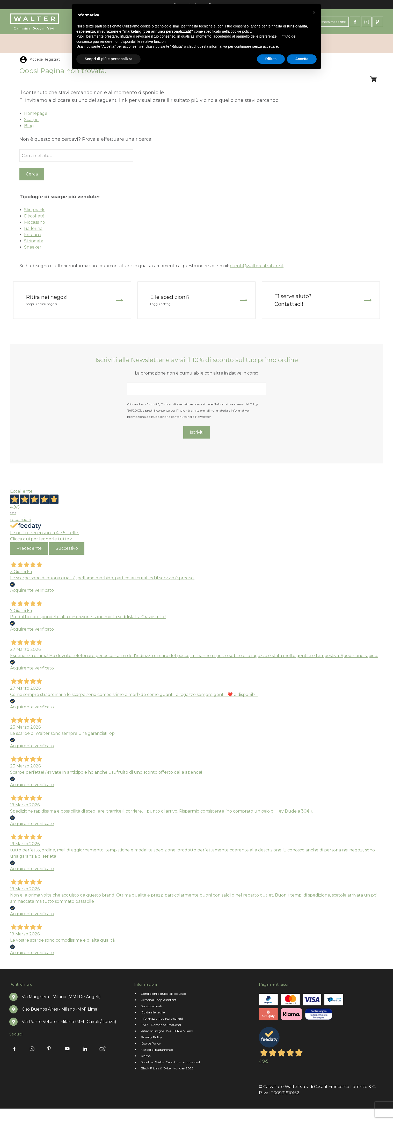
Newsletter (102, 1049)
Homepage (35, 113)
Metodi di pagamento (157, 1050)
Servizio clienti (151, 1006)
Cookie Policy (151, 1043)
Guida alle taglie (153, 1012)
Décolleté (34, 216)
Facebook (355, 22)
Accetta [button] (301, 59)
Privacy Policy (151, 1037)
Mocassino (34, 222)
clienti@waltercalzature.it (256, 265)
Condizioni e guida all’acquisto (163, 994)
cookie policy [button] (241, 31)
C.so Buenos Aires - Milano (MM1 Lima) (60, 1009)
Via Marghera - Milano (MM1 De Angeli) (61, 996)
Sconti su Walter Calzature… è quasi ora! (170, 1062)
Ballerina (33, 228)
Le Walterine (58, 43)
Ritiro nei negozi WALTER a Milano (167, 1031)
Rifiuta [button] (271, 59)
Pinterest (378, 22)
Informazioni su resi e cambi (162, 1018)
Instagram (366, 22)
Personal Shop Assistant (159, 1000)
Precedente (29, 548)
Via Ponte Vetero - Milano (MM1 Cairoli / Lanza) (69, 1021)
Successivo (67, 548)
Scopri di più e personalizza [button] (108, 59)
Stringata (33, 240)
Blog (29, 125)
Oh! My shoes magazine (328, 22)
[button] (314, 12)
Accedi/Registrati (343, 43)
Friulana (32, 234)
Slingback (34, 209)
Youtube (67, 1049)
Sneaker (32, 247)
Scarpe (31, 119)
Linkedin (85, 1049)
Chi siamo (22, 43)
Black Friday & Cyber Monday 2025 (167, 1068)
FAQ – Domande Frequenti (161, 1025)
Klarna (146, 1056)
